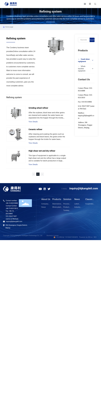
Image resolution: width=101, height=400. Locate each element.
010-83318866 (87, 102)
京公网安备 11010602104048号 (67, 237)
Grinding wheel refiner (38, 108)
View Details (33, 122)
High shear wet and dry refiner (42, 151)
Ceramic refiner (35, 129)
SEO (95, 237)
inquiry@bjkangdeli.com (83, 188)
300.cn (90, 237)
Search (92, 40)
